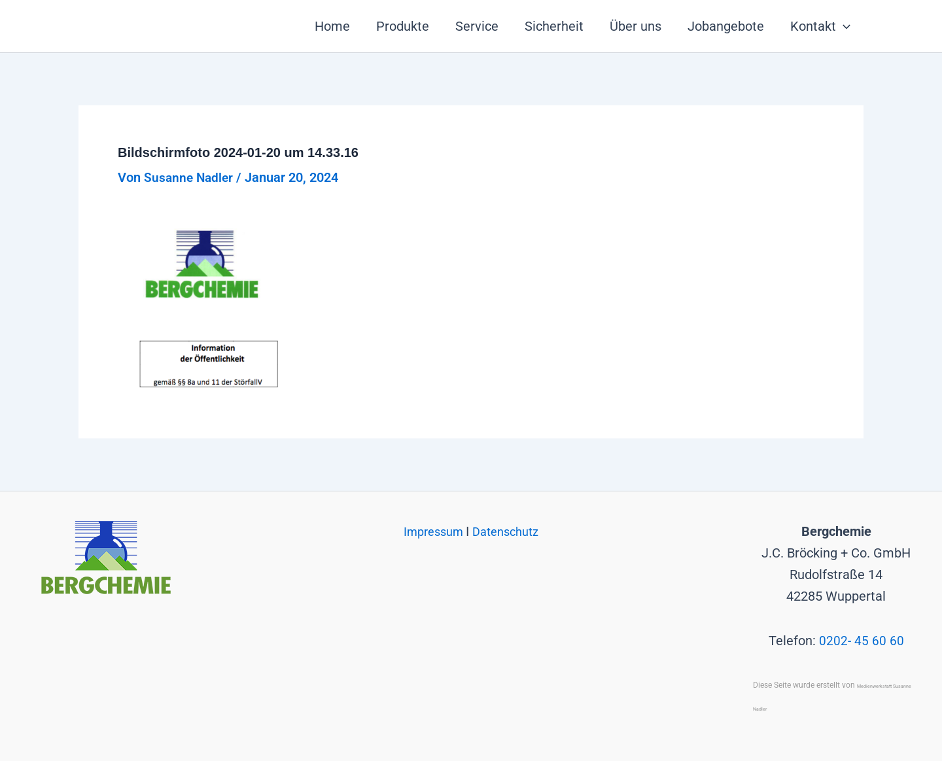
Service (476, 26)
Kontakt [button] (820, 26)
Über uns (635, 26)
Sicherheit (554, 26)
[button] (843, 26)
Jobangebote (726, 26)
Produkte (402, 26)
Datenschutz (509, 531)
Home (332, 26)
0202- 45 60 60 (861, 640)
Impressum (431, 531)
